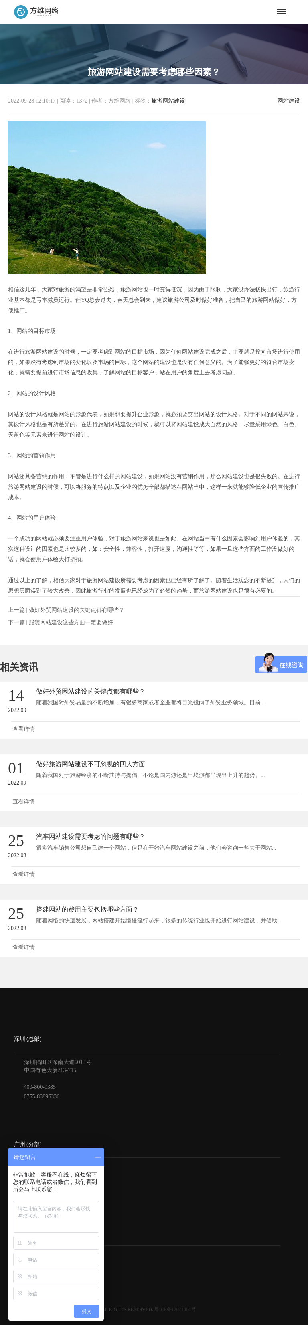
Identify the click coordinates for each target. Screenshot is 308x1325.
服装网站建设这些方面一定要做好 (71, 622)
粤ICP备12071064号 (175, 1309)
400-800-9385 (40, 1087)
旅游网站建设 (168, 101)
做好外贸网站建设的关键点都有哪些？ (76, 610)
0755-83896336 (42, 1097)
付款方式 (25, 1268)
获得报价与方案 (33, 1257)
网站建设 (289, 101)
